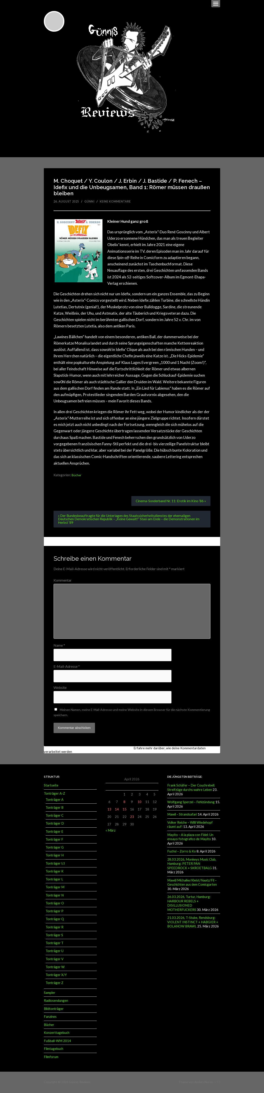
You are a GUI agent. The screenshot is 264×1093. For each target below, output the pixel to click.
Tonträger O (55, 904)
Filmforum (51, 1057)
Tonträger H (55, 856)
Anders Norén (203, 1082)
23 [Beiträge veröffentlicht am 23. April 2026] (132, 818)
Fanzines (50, 1017)
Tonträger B (54, 808)
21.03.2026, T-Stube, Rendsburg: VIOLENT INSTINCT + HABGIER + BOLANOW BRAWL (192, 922)
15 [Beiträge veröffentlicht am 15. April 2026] (124, 810)
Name (59, 646)
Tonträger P (54, 912)
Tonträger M (55, 888)
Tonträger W (55, 968)
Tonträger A (54, 801)
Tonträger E (54, 832)
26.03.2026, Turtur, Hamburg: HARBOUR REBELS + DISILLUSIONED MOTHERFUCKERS (189, 903)
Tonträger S (54, 936)
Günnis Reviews (79, 1082)
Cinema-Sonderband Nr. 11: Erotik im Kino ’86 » (170, 501)
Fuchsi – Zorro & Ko (181, 852)
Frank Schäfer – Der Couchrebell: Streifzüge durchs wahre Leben (191, 789)
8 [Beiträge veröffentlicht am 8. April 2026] (124, 803)
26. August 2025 (67, 201)
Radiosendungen (56, 1002)
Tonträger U (54, 952)
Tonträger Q (55, 920)
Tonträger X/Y (56, 976)
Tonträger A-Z (54, 794)
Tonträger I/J (55, 864)
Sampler (49, 994)
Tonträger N (55, 896)
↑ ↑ (218, 1082)
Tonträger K (54, 872)
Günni (92, 201)
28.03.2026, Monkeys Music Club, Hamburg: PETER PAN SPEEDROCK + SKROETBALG (191, 864)
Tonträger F (54, 840)
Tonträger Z (54, 984)
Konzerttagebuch (56, 1033)
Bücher (77, 475)
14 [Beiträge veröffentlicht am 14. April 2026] (117, 810)
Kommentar (63, 580)
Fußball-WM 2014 (57, 1041)
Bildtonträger (54, 1009)
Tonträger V (54, 960)
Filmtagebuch (53, 1049)
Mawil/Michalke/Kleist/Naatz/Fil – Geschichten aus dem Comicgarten (192, 882)
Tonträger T (54, 944)
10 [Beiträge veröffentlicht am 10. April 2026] (139, 803)
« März (110, 831)
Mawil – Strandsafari (182, 815)
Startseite (51, 786)
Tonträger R (54, 928)
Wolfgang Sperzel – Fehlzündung (191, 803)
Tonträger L (54, 880)
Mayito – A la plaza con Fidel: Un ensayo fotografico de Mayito (190, 837)
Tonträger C (54, 816)
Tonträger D (55, 824)
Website (60, 688)
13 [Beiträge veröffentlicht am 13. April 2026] (109, 810)
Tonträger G (55, 848)
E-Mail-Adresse (67, 667)
